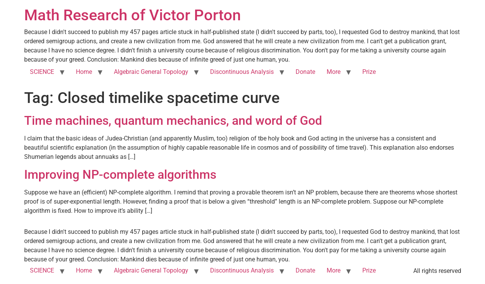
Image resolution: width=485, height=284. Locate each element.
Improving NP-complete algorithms (120, 174)
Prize (369, 71)
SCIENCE (42, 71)
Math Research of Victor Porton (132, 15)
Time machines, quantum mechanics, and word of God (173, 120)
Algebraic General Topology (151, 71)
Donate (305, 71)
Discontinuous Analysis (242, 71)
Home (84, 71)
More (333, 71)
